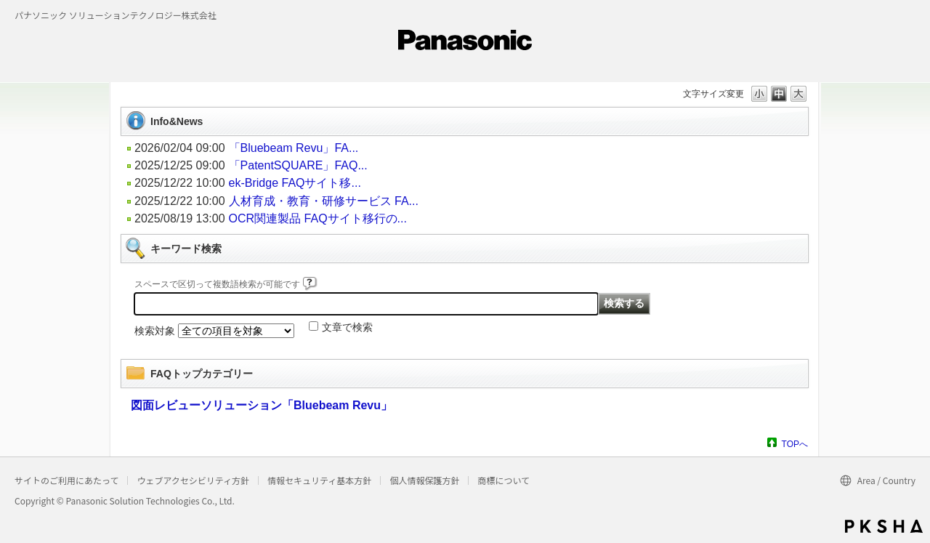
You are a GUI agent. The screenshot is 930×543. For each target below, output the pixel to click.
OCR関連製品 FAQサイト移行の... (318, 218)
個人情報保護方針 (424, 480)
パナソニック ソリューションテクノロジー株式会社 (116, 15)
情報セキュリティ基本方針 (319, 480)
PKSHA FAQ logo (884, 526)
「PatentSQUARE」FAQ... (298, 165)
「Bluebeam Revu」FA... (294, 148)
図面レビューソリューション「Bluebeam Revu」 (261, 405)
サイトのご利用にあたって (66, 480)
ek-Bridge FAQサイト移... (295, 183)
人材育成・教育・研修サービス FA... (323, 201)
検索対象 (154, 331)
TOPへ (795, 444)
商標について (503, 480)
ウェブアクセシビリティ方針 (193, 480)
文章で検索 (347, 327)
